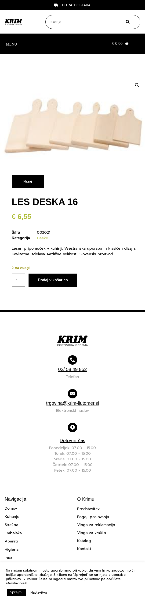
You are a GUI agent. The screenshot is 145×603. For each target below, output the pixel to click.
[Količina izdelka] (18, 280)
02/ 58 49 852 (72, 369)
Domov (11, 508)
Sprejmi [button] (16, 592)
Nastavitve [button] (38, 592)
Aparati (11, 541)
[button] (11, 44)
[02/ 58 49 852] (72, 360)
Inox (8, 557)
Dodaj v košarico (53, 280)
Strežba (11, 525)
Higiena (11, 549)
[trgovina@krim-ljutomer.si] (72, 393)
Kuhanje (12, 516)
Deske (42, 238)
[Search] (127, 22)
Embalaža (13, 533)
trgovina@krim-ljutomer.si (72, 403)
